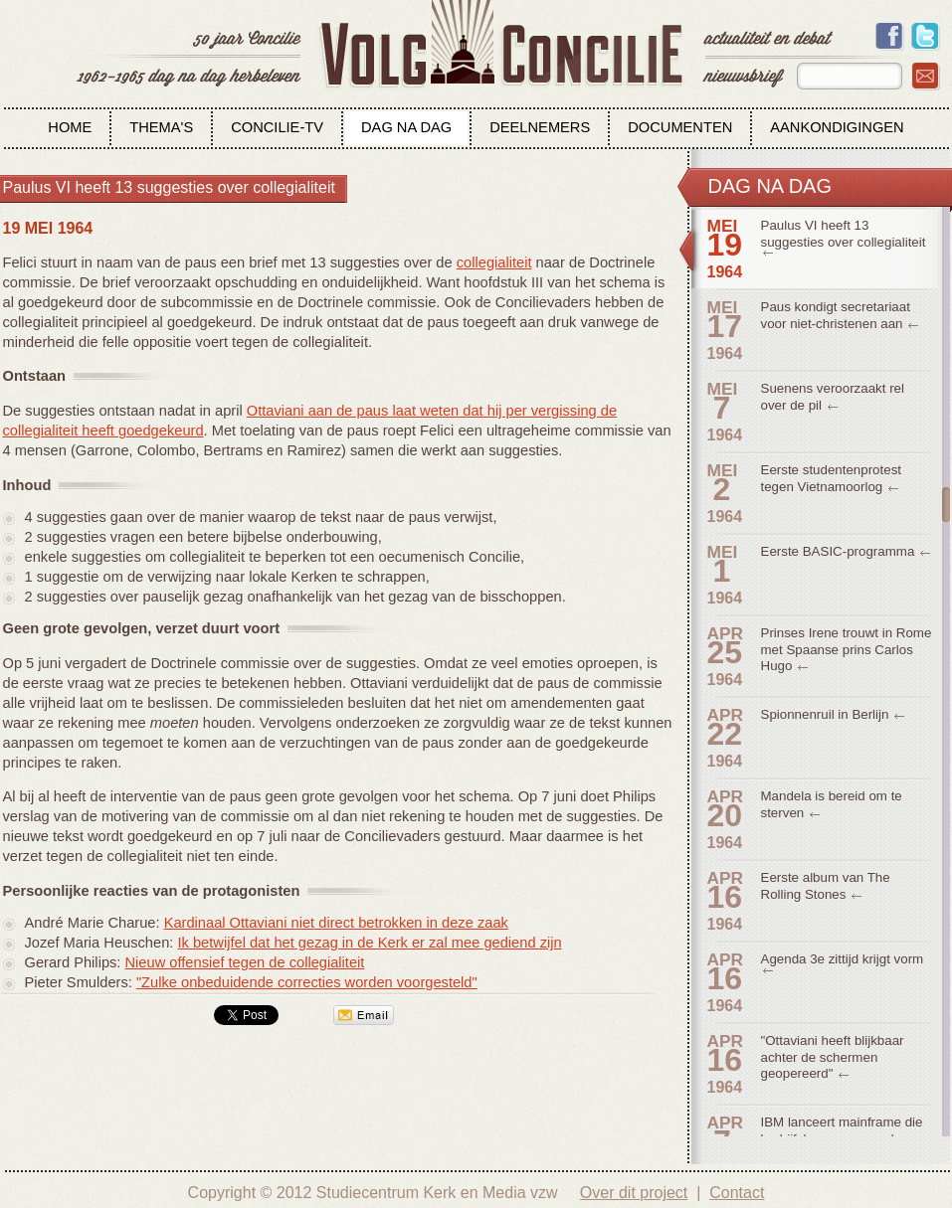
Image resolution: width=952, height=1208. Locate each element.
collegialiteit (494, 262)
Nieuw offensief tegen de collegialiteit (245, 962)
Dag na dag (406, 127)
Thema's (161, 127)
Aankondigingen (836, 127)
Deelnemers (539, 127)
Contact (736, 1192)
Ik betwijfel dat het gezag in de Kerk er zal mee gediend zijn (369, 942)
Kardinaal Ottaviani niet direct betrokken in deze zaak (336, 923)
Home (70, 127)
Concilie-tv (277, 127)
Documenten (680, 127)
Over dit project (633, 1192)
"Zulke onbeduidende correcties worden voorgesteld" (306, 982)
